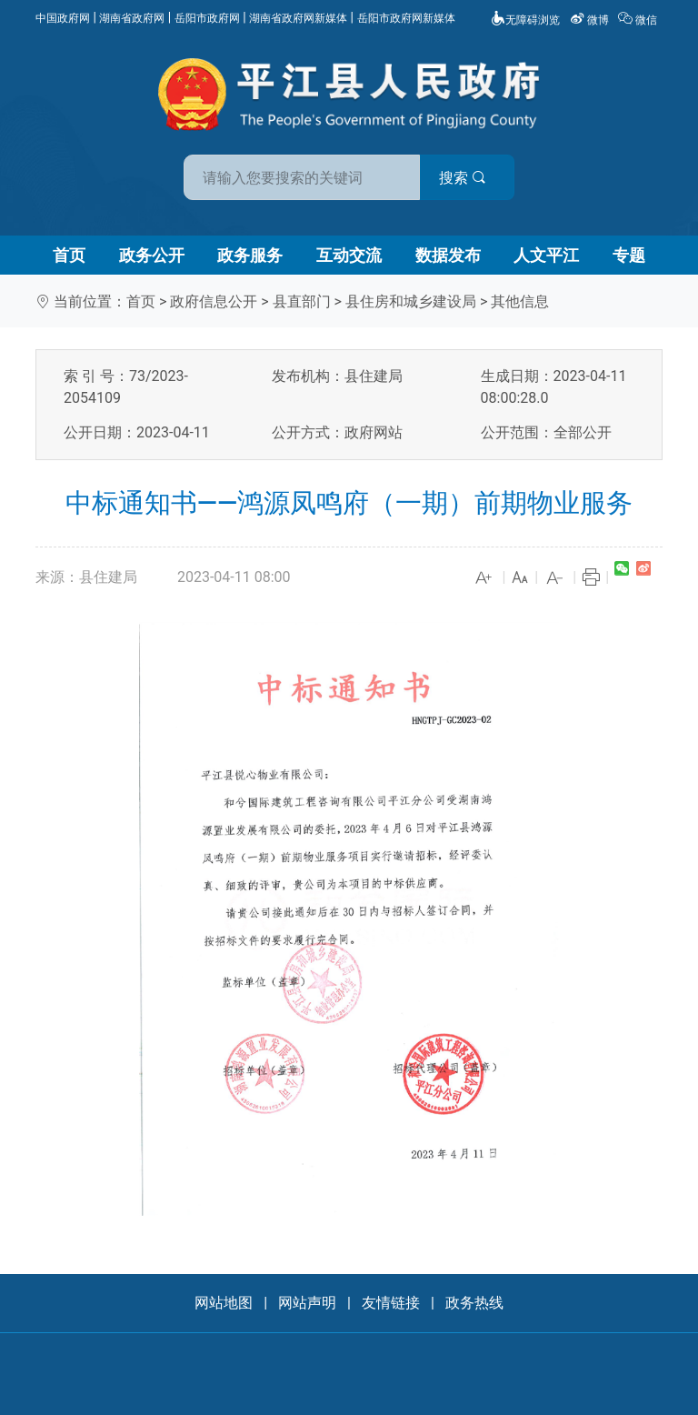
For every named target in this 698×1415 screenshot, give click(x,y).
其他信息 (520, 301)
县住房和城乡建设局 (410, 301)
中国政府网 (62, 18)
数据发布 (448, 255)
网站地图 (223, 1302)
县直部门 (302, 301)
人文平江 (546, 255)
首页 (69, 255)
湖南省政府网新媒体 (298, 18)
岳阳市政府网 (207, 18)
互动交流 (349, 255)
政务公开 (151, 255)
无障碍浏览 (525, 20)
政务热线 (474, 1302)
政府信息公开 (213, 301)
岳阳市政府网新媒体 (406, 18)
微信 (639, 20)
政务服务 (250, 255)
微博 (591, 20)
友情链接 (391, 1302)
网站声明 (307, 1302)
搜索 (479, 177)
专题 (629, 255)
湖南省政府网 (132, 18)
